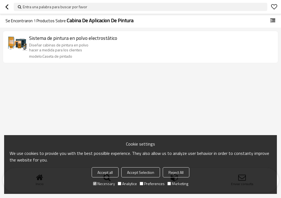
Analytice (127, 183)
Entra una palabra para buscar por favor (55, 7)
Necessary (104, 183)
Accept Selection (140, 172)
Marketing (177, 183)
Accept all (105, 172)
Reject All (176, 172)
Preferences (152, 183)
